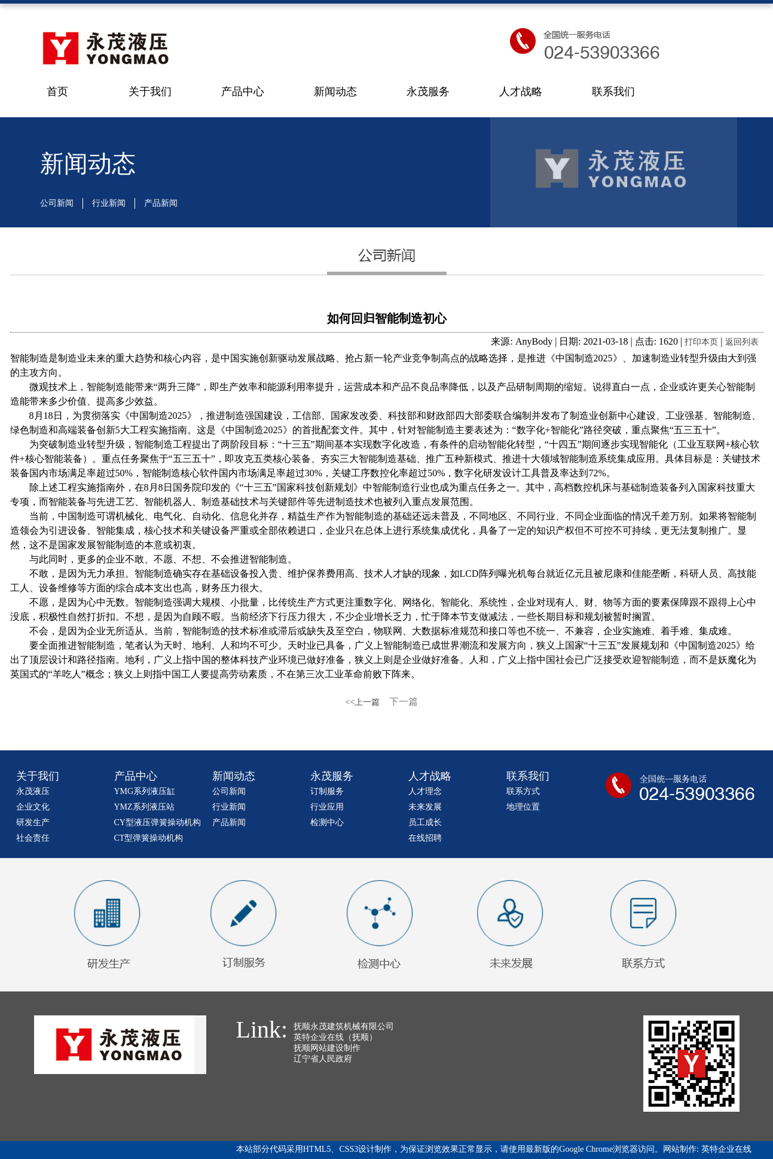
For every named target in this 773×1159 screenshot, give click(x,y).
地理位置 (523, 806)
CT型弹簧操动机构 (149, 837)
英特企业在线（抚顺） (335, 1037)
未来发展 (425, 806)
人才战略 (520, 92)
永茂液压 (33, 791)
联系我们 (613, 92)
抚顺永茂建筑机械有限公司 (344, 1026)
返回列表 (742, 341)
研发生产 (33, 822)
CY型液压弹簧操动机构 (157, 822)
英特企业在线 (726, 1149)
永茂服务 (428, 92)
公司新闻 (57, 203)
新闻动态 (335, 92)
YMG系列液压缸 (145, 791)
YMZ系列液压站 (144, 806)
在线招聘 (425, 837)
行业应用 (327, 806)
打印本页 (701, 341)
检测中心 (327, 822)
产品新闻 (161, 203)
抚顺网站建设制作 (327, 1048)
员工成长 (425, 822)
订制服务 (327, 791)
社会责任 (33, 837)
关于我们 (150, 92)
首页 (57, 92)
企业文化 (33, 806)
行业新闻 (109, 203)
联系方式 (523, 791)
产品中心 (242, 92)
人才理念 (425, 791)
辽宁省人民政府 (323, 1058)
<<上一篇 (363, 702)
